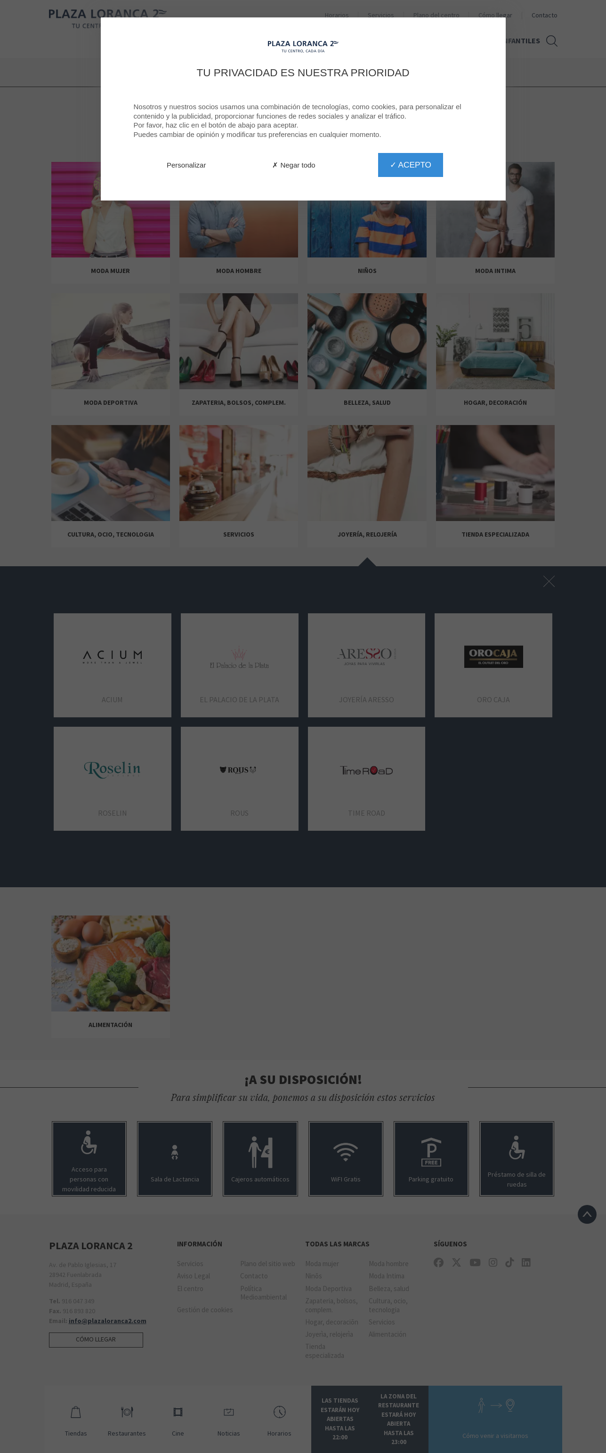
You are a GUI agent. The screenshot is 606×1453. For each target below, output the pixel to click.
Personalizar (186, 165)
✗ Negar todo (293, 165)
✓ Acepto (410, 164)
